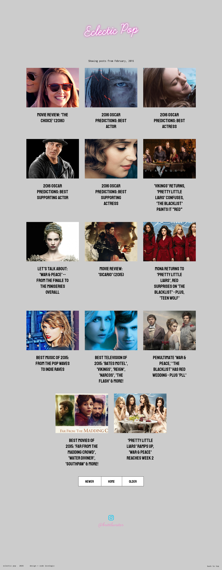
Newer (89, 481)
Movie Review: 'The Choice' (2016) (52, 118)
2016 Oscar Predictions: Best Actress (169, 120)
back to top (213, 566)
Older (133, 481)
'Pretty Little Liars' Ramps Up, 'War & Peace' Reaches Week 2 (140, 449)
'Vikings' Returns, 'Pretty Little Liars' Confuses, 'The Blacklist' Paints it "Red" (169, 197)
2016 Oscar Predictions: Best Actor (111, 120)
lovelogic (50, 566)
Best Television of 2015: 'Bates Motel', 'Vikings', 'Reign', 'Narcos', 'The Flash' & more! (111, 369)
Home (111, 481)
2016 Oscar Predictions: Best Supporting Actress (111, 194)
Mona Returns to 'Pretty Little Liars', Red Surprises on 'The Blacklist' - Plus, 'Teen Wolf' (169, 283)
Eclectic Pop (111, 30)
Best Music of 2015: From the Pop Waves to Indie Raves (53, 363)
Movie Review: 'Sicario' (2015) (111, 272)
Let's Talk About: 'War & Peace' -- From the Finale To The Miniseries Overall (53, 280)
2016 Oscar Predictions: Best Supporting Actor (52, 192)
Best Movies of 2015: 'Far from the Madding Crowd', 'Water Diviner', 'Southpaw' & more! (81, 452)
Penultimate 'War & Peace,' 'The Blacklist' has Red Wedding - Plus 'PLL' (169, 366)
